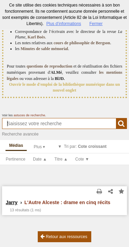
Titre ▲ (61, 159)
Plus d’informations (63, 23)
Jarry (11, 202)
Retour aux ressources (63, 236)
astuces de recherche (29, 115)
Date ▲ (40, 159)
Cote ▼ (82, 159)
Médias (16, 145)
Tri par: (85, 146)
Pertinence (15, 159)
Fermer (96, 23)
